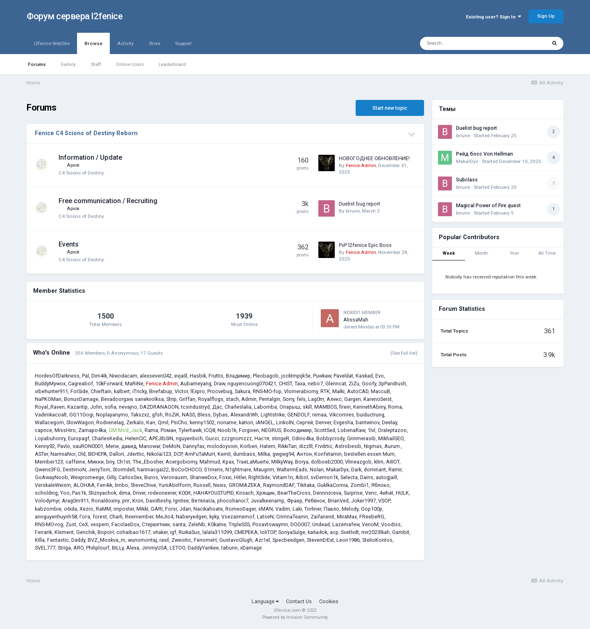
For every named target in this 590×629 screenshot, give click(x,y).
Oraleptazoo (392, 430)
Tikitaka (306, 485)
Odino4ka (303, 438)
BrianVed (338, 501)
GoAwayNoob (51, 477)
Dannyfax (193, 446)
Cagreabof (80, 383)
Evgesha (343, 422)
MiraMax (347, 517)
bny (110, 462)
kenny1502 (202, 422)
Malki (338, 391)
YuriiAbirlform (175, 485)
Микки (96, 462)
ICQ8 (209, 430)
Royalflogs (210, 399)
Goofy (369, 383)
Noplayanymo (112, 415)
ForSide (79, 391)
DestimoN (74, 469)
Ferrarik (43, 532)
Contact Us (299, 601)
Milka (264, 454)
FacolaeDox (125, 524)
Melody (350, 509)
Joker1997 (363, 501)
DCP (178, 454)
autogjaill (386, 477)
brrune (353, 211)
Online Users (130, 64)
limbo (121, 485)
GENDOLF (298, 415)
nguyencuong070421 (251, 383)
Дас (217, 407)
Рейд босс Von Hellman (484, 154)
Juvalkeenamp (267, 501)
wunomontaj (142, 540)
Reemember (139, 517)
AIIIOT (392, 462)
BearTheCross (294, 493)
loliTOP (268, 532)
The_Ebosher (148, 462)
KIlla (40, 540)
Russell (202, 485)
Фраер (294, 501)
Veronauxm (174, 477)
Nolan (317, 469)
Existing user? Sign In (493, 17)
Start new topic (389, 108)
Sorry (288, 399)
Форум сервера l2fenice (75, 16)
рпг (126, 501)
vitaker (160, 532)
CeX (83, 524)
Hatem (267, 446)
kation (246, 422)
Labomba (265, 407)
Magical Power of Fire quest (488, 205)
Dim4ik (99, 376)
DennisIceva (327, 493)
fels (301, 399)
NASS (188, 415)
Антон (304, 454)
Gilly (111, 477)
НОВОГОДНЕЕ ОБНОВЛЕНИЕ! (374, 158)
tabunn (229, 548)
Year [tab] (514, 253)
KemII (224, 454)
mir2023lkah (375, 532)
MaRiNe (134, 383)
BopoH (106, 532)
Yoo (65, 493)
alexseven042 (156, 376)
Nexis (219, 485)
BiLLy (118, 548)
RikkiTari (287, 446)
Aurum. (392, 446)
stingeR (280, 438)
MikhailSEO (391, 438)
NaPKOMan (48, 399)
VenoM (370, 524)
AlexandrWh (244, 415)
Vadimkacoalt (51, 415)
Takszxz (140, 415)
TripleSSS (239, 524)
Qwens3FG (47, 469)
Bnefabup (160, 391)
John (96, 407)
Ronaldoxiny (105, 501)
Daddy (78, 540)
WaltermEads (292, 469)
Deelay (389, 422)
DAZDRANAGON (159, 407)
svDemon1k (324, 477)
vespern (100, 524)
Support (183, 43)
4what (386, 493)
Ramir (395, 469)
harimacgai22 (153, 469)
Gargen (352, 399)
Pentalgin (269, 399)
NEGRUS (271, 430)
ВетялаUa (203, 501)
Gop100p (371, 509)
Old (82, 454)
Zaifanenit (322, 517)
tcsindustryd (195, 407)
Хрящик (265, 493)
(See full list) (404, 353)
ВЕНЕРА (97, 454)
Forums (37, 64)
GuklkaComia (332, 485)
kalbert (122, 391)
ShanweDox (203, 477)
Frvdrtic (323, 446)
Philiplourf (97, 548)
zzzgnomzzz (236, 438)
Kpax (228, 462)
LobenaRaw (351, 430)
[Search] (464, 43)
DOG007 (300, 524)
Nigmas (373, 446)
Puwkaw (322, 376)
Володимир (298, 430)
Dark (356, 469)
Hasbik (198, 376)
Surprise (353, 493)
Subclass (467, 180)
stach (232, 399)
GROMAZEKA (245, 485)
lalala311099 (217, 532)
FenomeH (205, 540)
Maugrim (264, 469)
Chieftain (101, 391)
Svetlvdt (350, 532)
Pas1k (79, 493)
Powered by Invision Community (295, 617)
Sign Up (546, 16)
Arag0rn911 (75, 501)
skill (307, 407)
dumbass (244, 454)
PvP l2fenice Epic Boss (365, 245)
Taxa (300, 383)
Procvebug (219, 391)
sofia (110, 407)
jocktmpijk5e (296, 376)
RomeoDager (240, 509)
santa (179, 524)
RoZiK (172, 415)
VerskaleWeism (53, 485)
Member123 (49, 462)
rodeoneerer (162, 493)
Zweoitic (181, 540)
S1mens (213, 469)
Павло (331, 509)
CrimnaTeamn (292, 517)
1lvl (371, 430)
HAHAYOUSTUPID (213, 493)
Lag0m (316, 399)
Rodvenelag (110, 422)
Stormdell (124, 469)
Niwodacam (123, 376)
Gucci (212, 438)
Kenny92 (45, 446)
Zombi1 (359, 485)
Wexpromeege (87, 477)
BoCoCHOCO (186, 469)
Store (154, 43)
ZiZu (354, 383)
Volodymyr (47, 501)
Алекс (334, 399)
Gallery (68, 64)
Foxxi (225, 477)
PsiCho (179, 422)
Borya (302, 462)
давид (128, 446)
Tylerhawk (190, 430)
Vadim (282, 509)
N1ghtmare (238, 469)
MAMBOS (325, 407)
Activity (125, 43)
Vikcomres (341, 415)
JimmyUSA (154, 548)
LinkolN (285, 422)
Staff (96, 64)
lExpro (198, 391)
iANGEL (265, 422)
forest (100, 517)
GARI (157, 509)
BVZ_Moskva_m (106, 540)
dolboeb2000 (327, 462)
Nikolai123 (159, 454)
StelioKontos (377, 540)
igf (173, 532)
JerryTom (99, 469)
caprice (43, 430)
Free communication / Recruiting (108, 201)
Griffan (187, 399)
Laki (297, 509)
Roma (395, 407)
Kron (137, 501)
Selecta (349, 477)
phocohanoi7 (232, 501)
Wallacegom (49, 422)
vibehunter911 (51, 391)
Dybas (220, 415)
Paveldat (343, 376)
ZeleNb (196, 524)
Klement (64, 532)
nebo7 (315, 383)
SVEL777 (45, 548)
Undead (321, 524)
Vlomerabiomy (301, 391)
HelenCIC (135, 438)
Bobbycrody (330, 438)
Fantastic (58, 540)
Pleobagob (266, 376)
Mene (112, 446)
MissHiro (65, 430)
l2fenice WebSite (52, 43)
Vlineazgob (358, 462)
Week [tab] (448, 253)
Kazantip (77, 407)
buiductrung (370, 415)
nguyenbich (189, 438)
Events (69, 244)
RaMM (103, 509)
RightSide (259, 477)
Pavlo (63, 446)
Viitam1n (282, 477)
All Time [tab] (547, 253)
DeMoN (171, 446)
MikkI (142, 509)
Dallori (116, 454)
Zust (71, 524)
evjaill (180, 376)
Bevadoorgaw (116, 399)
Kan (150, 422)
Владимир (238, 376)
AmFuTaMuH (200, 454)
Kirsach (245, 493)
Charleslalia (238, 407)
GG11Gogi (81, 415)
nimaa (319, 415)
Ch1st (123, 462)
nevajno (128, 407)
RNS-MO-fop (267, 391)
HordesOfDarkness (57, 376)
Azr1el (262, 540)
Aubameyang (195, 383)
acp (334, 532)
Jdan (185, 509)
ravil (164, 540)
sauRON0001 (88, 446)
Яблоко (380, 485)
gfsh (157, 415)
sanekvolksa (149, 399)
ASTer (41, 454)
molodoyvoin (222, 446)
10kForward (109, 383)
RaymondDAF (279, 485)
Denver (323, 422)
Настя (261, 438)
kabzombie (48, 509)
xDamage (251, 548)
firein (345, 407)
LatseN (265, 517)
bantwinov (367, 422)
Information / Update (90, 157)
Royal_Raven (50, 407)
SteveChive (143, 485)
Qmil (163, 422)
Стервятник (156, 524)
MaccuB (380, 391)
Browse (93, 47)
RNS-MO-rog (49, 524)
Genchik (85, 532)
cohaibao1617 (133, 532)
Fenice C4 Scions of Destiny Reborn (86, 133)
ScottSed (324, 430)
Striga (64, 548)
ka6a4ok (317, 532)
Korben (248, 446)
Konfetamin (328, 454)
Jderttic (135, 454)
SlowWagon (80, 422)
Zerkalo (135, 422)
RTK (325, 391)
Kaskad (364, 376)
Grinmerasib (361, 438)
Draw (219, 383)
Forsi (171, 509)
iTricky (139, 391)
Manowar (149, 446)
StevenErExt (320, 540)
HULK (402, 493)
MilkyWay (282, 462)
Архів (73, 165)
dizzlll (306, 446)
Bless (204, 415)
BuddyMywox (50, 383)
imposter (123, 509)
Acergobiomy (181, 462)
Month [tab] (481, 253)
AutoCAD (357, 391)
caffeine (75, 462)
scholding (46, 493)
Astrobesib (348, 446)
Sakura (242, 391)
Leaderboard (172, 64)
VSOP (384, 501)
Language (265, 601)
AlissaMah (355, 320)
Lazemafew (345, 524)
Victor (181, 391)
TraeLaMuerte (252, 462)
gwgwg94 (283, 454)
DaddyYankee (203, 548)
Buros (151, 477)
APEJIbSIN (161, 438)
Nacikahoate (208, 509)
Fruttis (216, 376)
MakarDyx (337, 469)
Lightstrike (273, 415)
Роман (168, 430)
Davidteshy (158, 501)
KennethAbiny (369, 407)
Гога (84, 517)
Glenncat (335, 383)
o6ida (70, 509)
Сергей (304, 422)
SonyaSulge (291, 532)
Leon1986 (348, 540)
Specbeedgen (288, 540)
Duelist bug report (359, 204)
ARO (78, 548)
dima (124, 493)
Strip (171, 399)
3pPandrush (392, 383)
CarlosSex (130, 477)
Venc (371, 493)
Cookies (328, 601)
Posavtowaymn (270, 524)
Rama (151, 430)
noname (226, 422)
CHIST (285, 383)
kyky (214, 517)
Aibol (301, 477)
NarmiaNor (62, 454)
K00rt (185, 493)
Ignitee (181, 501)
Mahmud (210, 462)
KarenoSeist (377, 399)
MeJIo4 (164, 517)
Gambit (400, 532)
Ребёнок (315, 501)
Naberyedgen (191, 517)
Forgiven (249, 430)
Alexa (132, 548)
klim (379, 462)
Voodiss (391, 524)
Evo (379, 376)
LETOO (177, 548)
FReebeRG (371, 517)
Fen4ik (104, 485)
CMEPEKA (246, 532)
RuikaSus (189, 532)
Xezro (86, 509)
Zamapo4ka (92, 430)
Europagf (78, 438)
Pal (85, 376)
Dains (366, 477)
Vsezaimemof (237, 517)
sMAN (265, 509)
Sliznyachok (102, 493)
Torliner (312, 509)
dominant (375, 469)
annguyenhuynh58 (56, 517)
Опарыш (289, 407)
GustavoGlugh (235, 540)
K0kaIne (217, 524)
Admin (248, 399)
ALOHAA (84, 485)
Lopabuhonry (50, 438)
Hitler (240, 477)
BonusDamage (81, 399)
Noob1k (227, 430)
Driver (139, 493)
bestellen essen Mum (369, 454)
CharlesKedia (107, 438)
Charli (116, 517)
